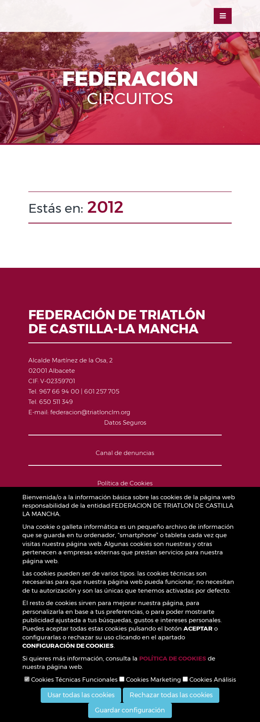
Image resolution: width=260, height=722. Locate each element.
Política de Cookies (125, 483)
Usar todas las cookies (80, 695)
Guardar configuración (130, 710)
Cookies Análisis (209, 679)
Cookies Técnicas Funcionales (71, 679)
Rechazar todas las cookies (171, 695)
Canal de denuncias (125, 453)
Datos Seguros (125, 422)
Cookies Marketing (150, 679)
